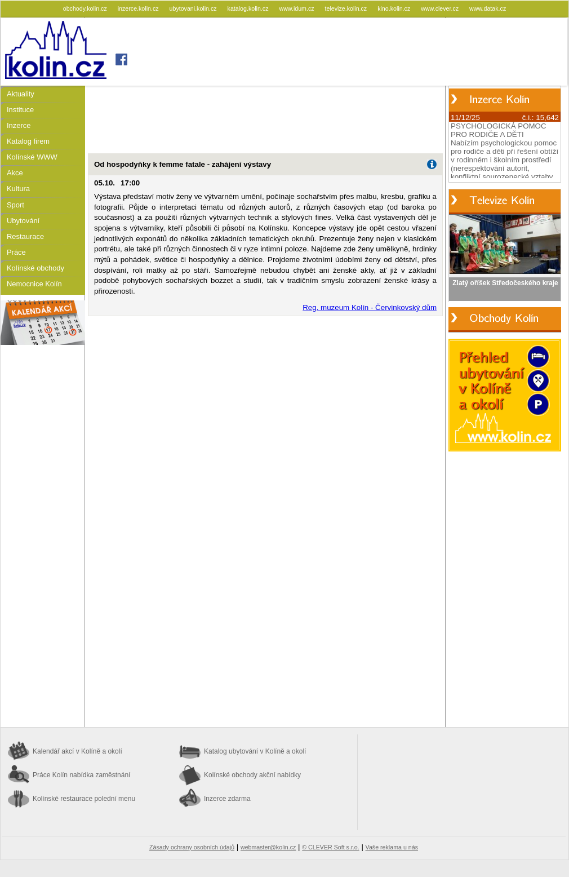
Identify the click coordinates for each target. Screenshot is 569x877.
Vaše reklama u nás (392, 847)
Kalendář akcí (77, 751)
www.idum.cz (297, 8)
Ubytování (23, 220)
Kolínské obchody (35, 268)
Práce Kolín (81, 775)
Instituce (20, 109)
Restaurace (25, 236)
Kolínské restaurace (84, 799)
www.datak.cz (487, 8)
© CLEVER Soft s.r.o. (330, 847)
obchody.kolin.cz (86, 8)
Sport (15, 205)
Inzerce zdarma (227, 799)
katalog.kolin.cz (249, 8)
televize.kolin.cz (347, 8)
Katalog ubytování (255, 751)
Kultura (18, 188)
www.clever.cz (440, 8)
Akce (15, 173)
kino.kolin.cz (394, 8)
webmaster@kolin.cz (268, 847)
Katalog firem (28, 141)
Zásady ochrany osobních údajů (191, 847)
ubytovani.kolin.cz (194, 8)
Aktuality (20, 94)
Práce (16, 252)
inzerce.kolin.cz (139, 8)
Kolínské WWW (32, 157)
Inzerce (18, 125)
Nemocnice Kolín (34, 284)
